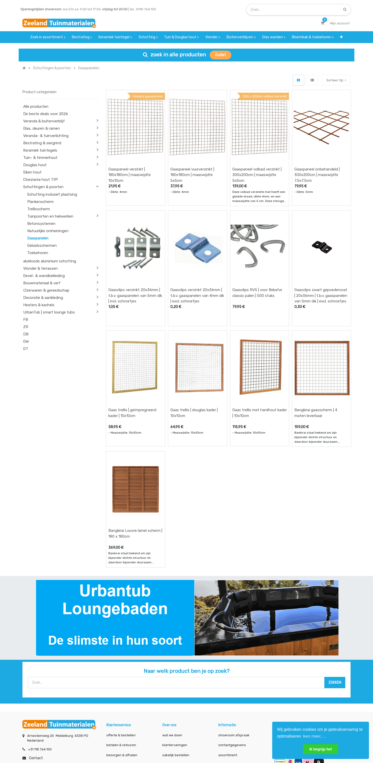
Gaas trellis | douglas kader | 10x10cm (194, 377)
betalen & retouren (121, 698)
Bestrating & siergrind (42, 143)
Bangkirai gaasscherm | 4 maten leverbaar (315, 377)
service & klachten (120, 717)
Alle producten (35, 106)
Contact (36, 711)
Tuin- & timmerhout (40, 157)
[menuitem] (48, 37)
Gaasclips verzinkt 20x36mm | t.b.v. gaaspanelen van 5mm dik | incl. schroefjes (135, 272)
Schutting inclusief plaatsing (52, 194)
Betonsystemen (41, 223)
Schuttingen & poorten (43, 187)
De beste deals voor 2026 (45, 114)
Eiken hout (32, 172)
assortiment (227, 708)
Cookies (252, 742)
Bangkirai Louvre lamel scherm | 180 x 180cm (135, 486)
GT (25, 348)
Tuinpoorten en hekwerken (50, 216)
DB (25, 334)
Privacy (231, 742)
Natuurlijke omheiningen (48, 231)
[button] (341, 37)
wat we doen (172, 688)
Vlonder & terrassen (40, 268)
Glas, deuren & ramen (41, 128)
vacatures (170, 717)
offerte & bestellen (121, 688)
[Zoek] (345, 9)
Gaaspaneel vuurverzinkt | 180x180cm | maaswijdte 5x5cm (192, 163)
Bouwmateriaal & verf (41, 283)
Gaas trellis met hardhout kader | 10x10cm (259, 377)
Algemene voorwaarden (161, 742)
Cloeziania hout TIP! (40, 179)
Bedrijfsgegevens (203, 742)
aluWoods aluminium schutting (49, 261)
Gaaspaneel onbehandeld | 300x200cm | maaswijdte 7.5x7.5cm (317, 163)
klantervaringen (174, 698)
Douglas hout (35, 165)
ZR (25, 327)
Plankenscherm (40, 201)
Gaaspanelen (37, 238)
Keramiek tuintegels (40, 150)
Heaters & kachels (38, 305)
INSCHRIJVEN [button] (335, 689)
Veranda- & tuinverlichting (46, 135)
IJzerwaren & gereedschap (46, 290)
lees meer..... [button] (314, 736)
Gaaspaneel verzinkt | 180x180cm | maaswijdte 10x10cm (129, 163)
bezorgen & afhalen (121, 708)
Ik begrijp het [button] (320, 749)
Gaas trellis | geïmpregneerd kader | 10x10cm (132, 377)
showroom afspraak (234, 688)
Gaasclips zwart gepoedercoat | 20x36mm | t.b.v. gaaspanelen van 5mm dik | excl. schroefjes (320, 272)
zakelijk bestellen (175, 708)
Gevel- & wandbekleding (44, 275)
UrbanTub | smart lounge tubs (49, 312)
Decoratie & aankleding (43, 297)
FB (25, 319)
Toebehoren (37, 253)
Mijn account (124, 742)
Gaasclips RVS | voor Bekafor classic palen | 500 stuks (257, 269)
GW (26, 341)
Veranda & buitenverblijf (44, 121)
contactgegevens (232, 698)
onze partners (229, 717)
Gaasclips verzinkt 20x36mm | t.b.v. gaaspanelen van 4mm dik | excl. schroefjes (197, 272)
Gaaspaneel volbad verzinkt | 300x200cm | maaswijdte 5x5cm (257, 163)
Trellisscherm (38, 209)
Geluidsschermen (42, 245)
